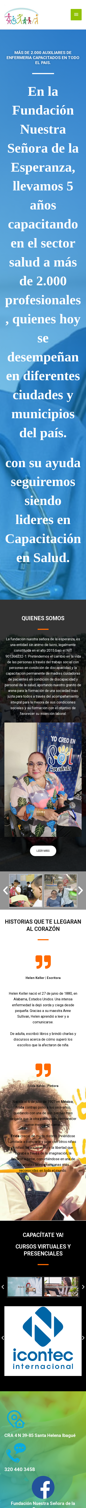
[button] (5, 890)
